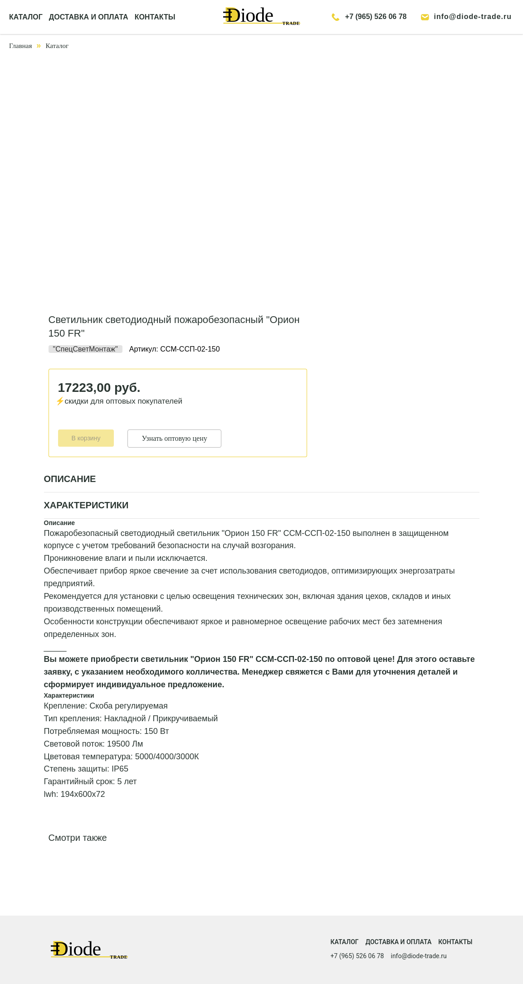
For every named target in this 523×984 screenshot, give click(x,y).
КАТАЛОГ (26, 17)
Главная (20, 45)
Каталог (56, 45)
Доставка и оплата (399, 941)
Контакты (455, 941)
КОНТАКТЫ (155, 17)
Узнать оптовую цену (174, 438)
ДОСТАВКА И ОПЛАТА (88, 17)
